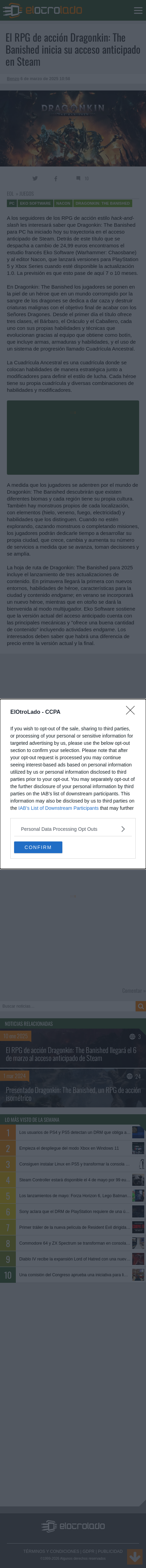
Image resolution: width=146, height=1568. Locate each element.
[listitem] (73, 829)
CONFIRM (38, 847)
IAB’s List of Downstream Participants (58, 808)
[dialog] (73, 784)
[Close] (132, 712)
